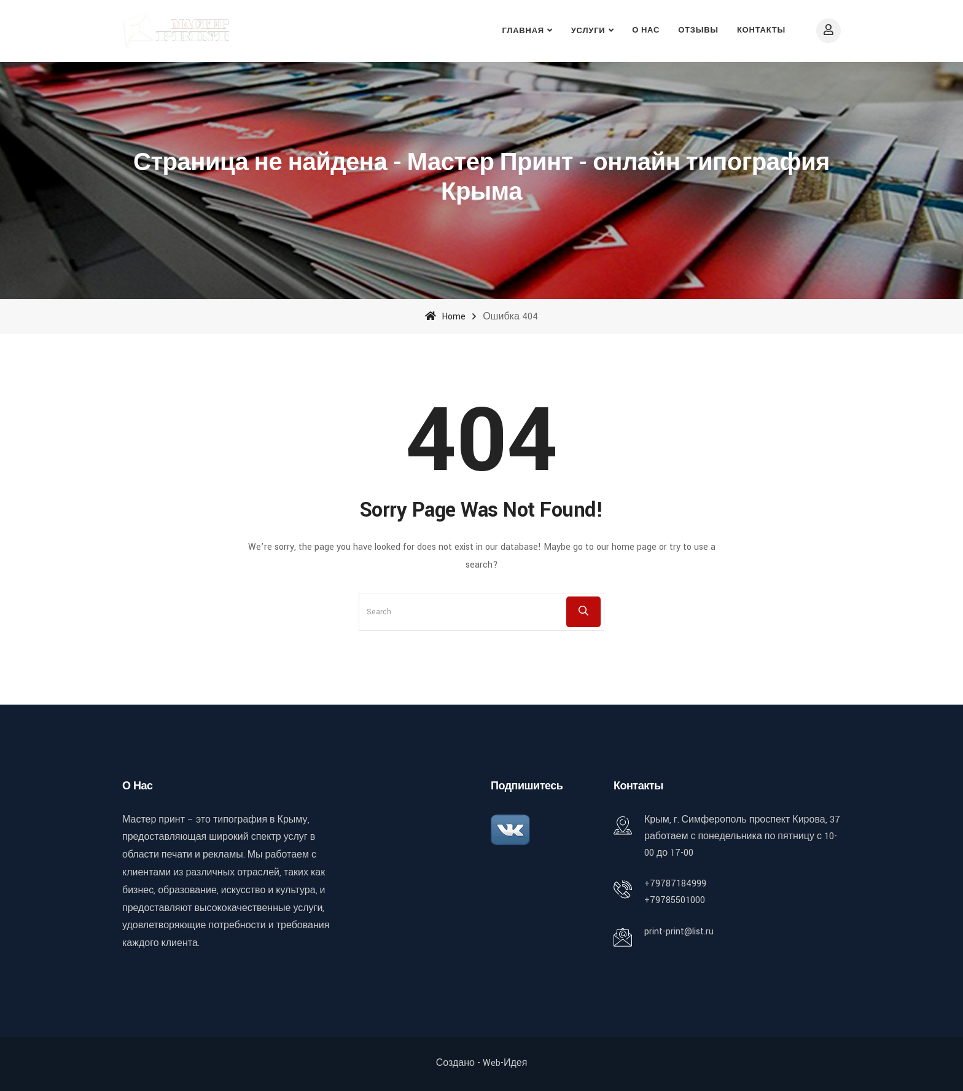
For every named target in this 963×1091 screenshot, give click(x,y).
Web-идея (505, 1063)
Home (445, 316)
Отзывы (698, 30)
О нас (646, 30)
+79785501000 (674, 900)
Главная (523, 31)
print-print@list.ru (679, 931)
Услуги (588, 31)
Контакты (761, 30)
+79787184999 (675, 883)
